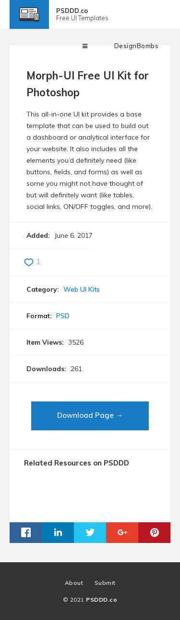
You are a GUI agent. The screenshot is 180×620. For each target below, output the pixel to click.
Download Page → (90, 415)
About (74, 582)
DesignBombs (136, 46)
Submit (105, 582)
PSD (63, 315)
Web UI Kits (81, 289)
